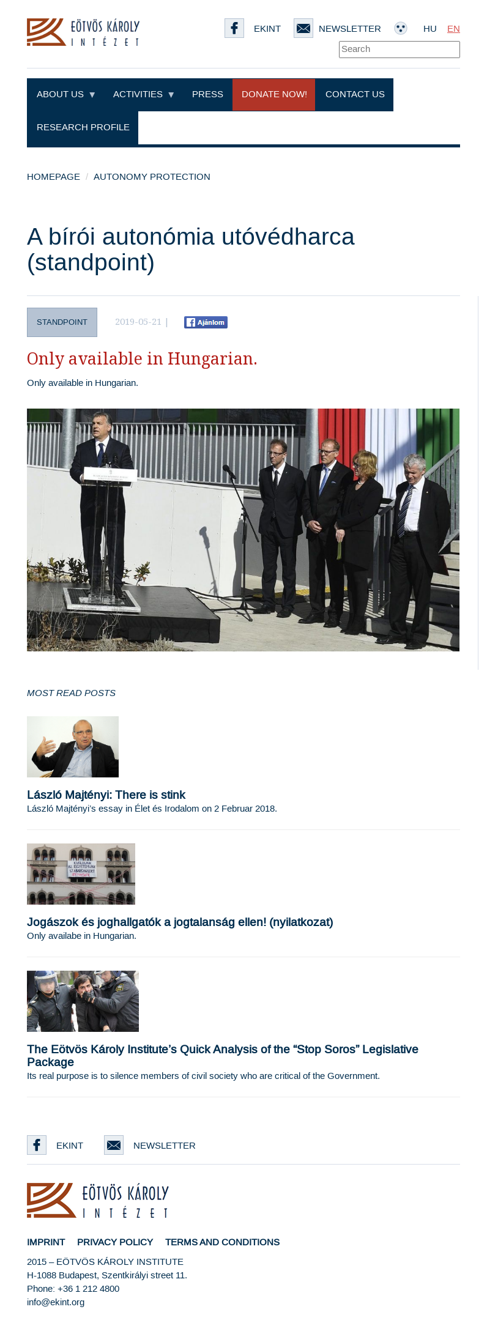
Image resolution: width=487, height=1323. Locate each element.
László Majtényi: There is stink (106, 795)
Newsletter (337, 29)
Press (207, 94)
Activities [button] (143, 94)
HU (430, 29)
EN (453, 29)
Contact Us (355, 94)
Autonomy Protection (152, 177)
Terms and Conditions (222, 1242)
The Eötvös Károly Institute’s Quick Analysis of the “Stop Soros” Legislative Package (222, 1056)
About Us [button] (66, 94)
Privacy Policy (115, 1242)
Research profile (83, 127)
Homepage (53, 177)
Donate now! (274, 94)
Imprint (46, 1242)
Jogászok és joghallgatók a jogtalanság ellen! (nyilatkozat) (180, 923)
